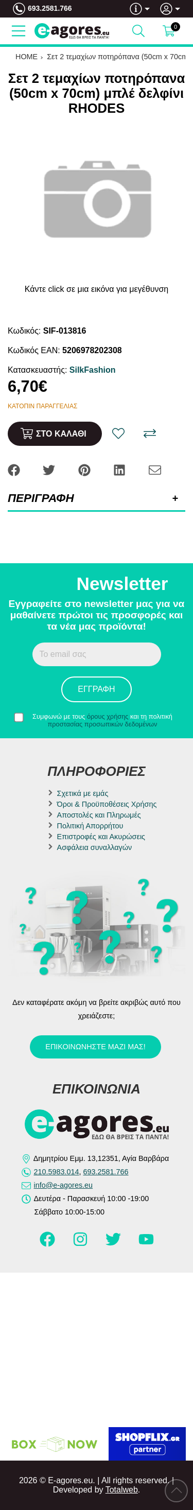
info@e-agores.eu (63, 1185)
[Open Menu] (18, 31)
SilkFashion (92, 370)
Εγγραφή (96, 689)
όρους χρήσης (108, 716)
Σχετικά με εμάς (83, 793)
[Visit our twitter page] (114, 1244)
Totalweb (122, 1489)
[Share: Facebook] (15, 469)
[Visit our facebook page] (48, 1244)
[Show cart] (168, 31)
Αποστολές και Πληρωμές (99, 815)
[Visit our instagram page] (81, 1244)
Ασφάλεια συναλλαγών (94, 847)
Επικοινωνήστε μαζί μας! (95, 1047)
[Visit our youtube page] (146, 1244)
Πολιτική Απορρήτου (90, 826)
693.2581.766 (50, 8)
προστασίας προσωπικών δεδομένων (102, 724)
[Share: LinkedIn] (120, 469)
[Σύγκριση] (150, 433)
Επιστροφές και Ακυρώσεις (101, 836)
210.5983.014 (56, 1172)
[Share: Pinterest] (85, 469)
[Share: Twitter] (50, 469)
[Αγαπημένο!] (118, 433)
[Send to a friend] (155, 469)
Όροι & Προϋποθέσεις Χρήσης (107, 804)
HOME (26, 57)
